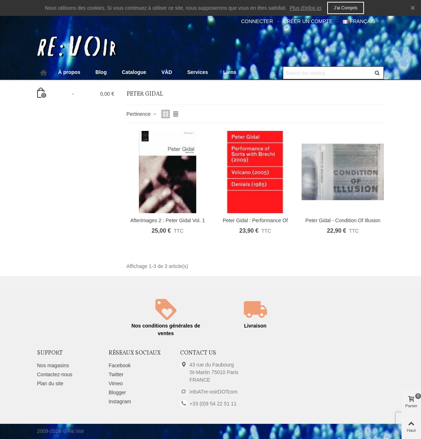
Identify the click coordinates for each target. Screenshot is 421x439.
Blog (101, 72)
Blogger (117, 392)
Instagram (120, 401)
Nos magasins (53, 365)
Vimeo (116, 383)
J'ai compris (346, 7)
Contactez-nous (55, 374)
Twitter (116, 374)
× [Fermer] (412, 8)
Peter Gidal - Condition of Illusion (343, 220)
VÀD (166, 72)
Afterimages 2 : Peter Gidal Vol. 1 (167, 220)
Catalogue (134, 72)
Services (197, 72)
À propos (69, 72)
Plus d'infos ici (305, 8)
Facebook (120, 365)
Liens (230, 72)
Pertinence (142, 114)
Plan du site (50, 383)
